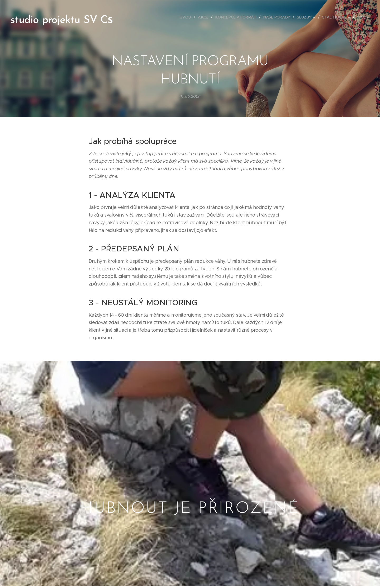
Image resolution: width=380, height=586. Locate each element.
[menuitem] (186, 17)
